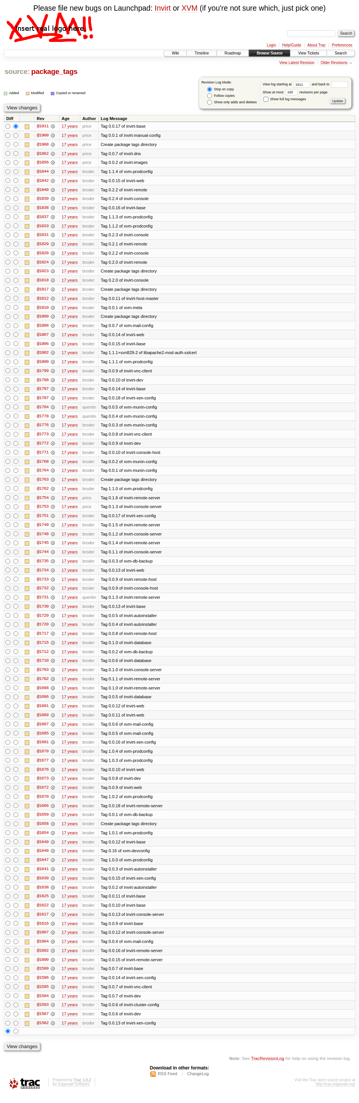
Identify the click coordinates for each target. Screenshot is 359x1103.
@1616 (42, 931)
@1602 (42, 959)
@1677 (42, 766)
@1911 (42, 126)
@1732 (42, 593)
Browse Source (269, 53)
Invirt (163, 8)
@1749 (42, 529)
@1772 (42, 446)
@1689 (42, 721)
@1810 (42, 309)
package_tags (54, 71)
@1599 (42, 977)
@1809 (42, 318)
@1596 (42, 986)
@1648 (42, 858)
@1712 (42, 657)
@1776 (42, 428)
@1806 (42, 346)
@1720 (42, 629)
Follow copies (221, 95)
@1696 (42, 702)
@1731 (42, 602)
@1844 (42, 172)
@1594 (42, 1004)
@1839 (42, 199)
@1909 (42, 135)
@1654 (42, 840)
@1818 (42, 282)
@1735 (42, 565)
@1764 (42, 474)
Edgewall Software (73, 1093)
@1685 (42, 739)
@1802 (42, 355)
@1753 (42, 510)
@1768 (42, 465)
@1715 (42, 647)
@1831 (42, 236)
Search (341, 53)
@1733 (42, 583)
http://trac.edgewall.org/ (335, 1093)
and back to (330, 84)
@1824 (42, 263)
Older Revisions (334, 63)
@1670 (42, 803)
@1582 (42, 1032)
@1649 (42, 849)
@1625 (42, 904)
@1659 (42, 821)
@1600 (42, 968)
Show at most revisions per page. (296, 92)
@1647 (42, 867)
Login (271, 45)
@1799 (42, 373)
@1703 (42, 675)
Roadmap (233, 53)
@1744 (42, 556)
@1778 (42, 419)
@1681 (42, 748)
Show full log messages (284, 99)
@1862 (42, 154)
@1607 (42, 940)
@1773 (42, 437)
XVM (190, 8)
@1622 (42, 913)
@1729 (42, 620)
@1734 (42, 574)
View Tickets (308, 53)
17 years (70, 126)
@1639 (42, 885)
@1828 (42, 254)
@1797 (42, 391)
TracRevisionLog (267, 1067)
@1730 (42, 611)
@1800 (42, 364)
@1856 (42, 163)
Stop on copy (220, 89)
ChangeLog (198, 1082)
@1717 (42, 638)
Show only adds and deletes (232, 102)
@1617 (42, 922)
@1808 (42, 327)
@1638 (42, 894)
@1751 (42, 519)
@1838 (42, 208)
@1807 (42, 336)
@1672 (42, 794)
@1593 (42, 1013)
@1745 (42, 547)
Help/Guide (291, 45)
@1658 (42, 830)
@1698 (42, 693)
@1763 (42, 483)
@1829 (42, 245)
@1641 (42, 876)
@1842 (42, 181)
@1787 (42, 401)
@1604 (42, 949)
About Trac (316, 45)
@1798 (42, 382)
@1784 (42, 410)
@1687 (42, 730)
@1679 (42, 757)
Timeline (202, 53)
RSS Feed (167, 1082)
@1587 (42, 1023)
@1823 (42, 272)
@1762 (42, 492)
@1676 (42, 776)
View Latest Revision (296, 63)
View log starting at (287, 84)
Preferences (342, 45)
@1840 (42, 190)
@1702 (42, 684)
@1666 (42, 812)
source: (17, 71)
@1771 (42, 455)
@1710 (42, 666)
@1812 (42, 300)
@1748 (42, 538)
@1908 (42, 144)
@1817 (42, 291)
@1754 (42, 501)
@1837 (42, 218)
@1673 (42, 785)
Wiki (175, 53)
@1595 (42, 995)
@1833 (42, 227)
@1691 (42, 712)
